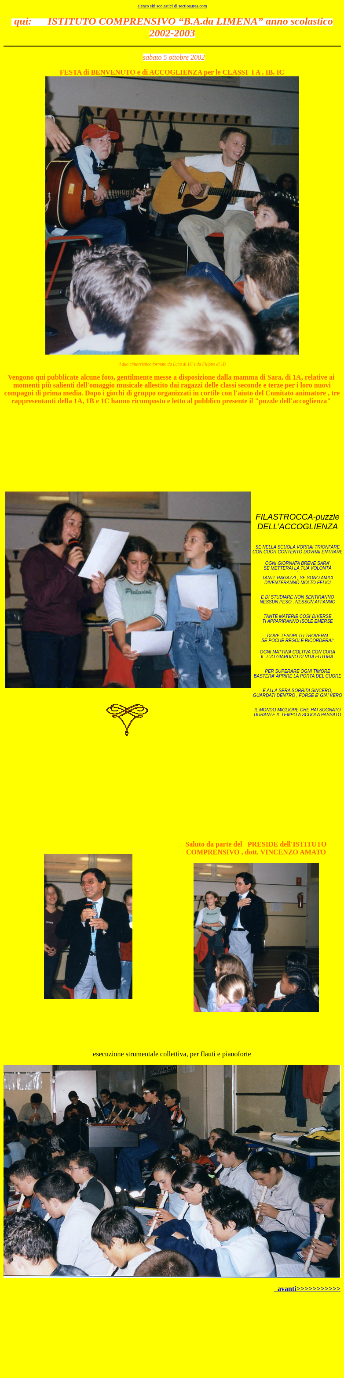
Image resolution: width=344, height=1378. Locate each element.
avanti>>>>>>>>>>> (307, 1288)
